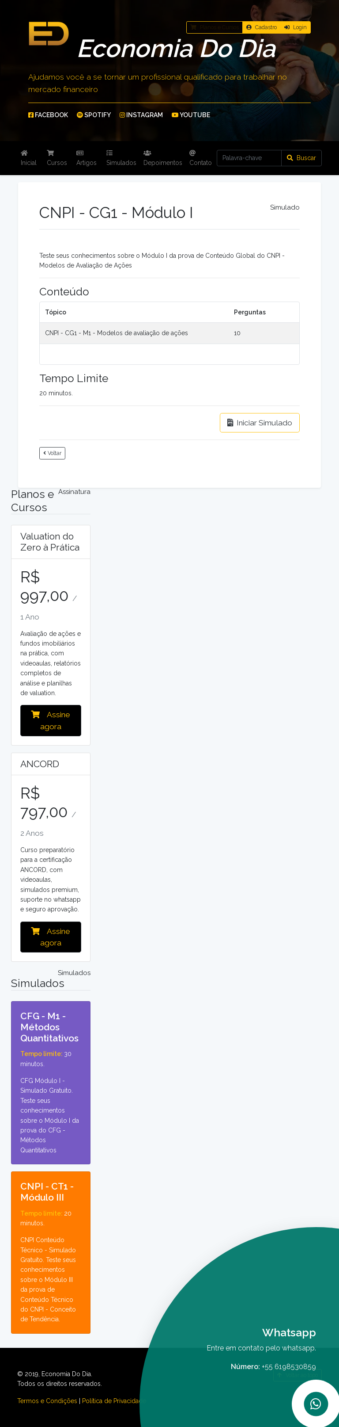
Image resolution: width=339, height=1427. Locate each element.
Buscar (301, 157)
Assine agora (50, 720)
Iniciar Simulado (259, 422)
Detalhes (50, 1007)
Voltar (52, 453)
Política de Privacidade (114, 1400)
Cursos (57, 158)
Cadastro (261, 27)
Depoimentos (162, 158)
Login (295, 27)
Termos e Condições (47, 1400)
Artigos (86, 158)
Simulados (121, 158)
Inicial (29, 158)
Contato (200, 158)
